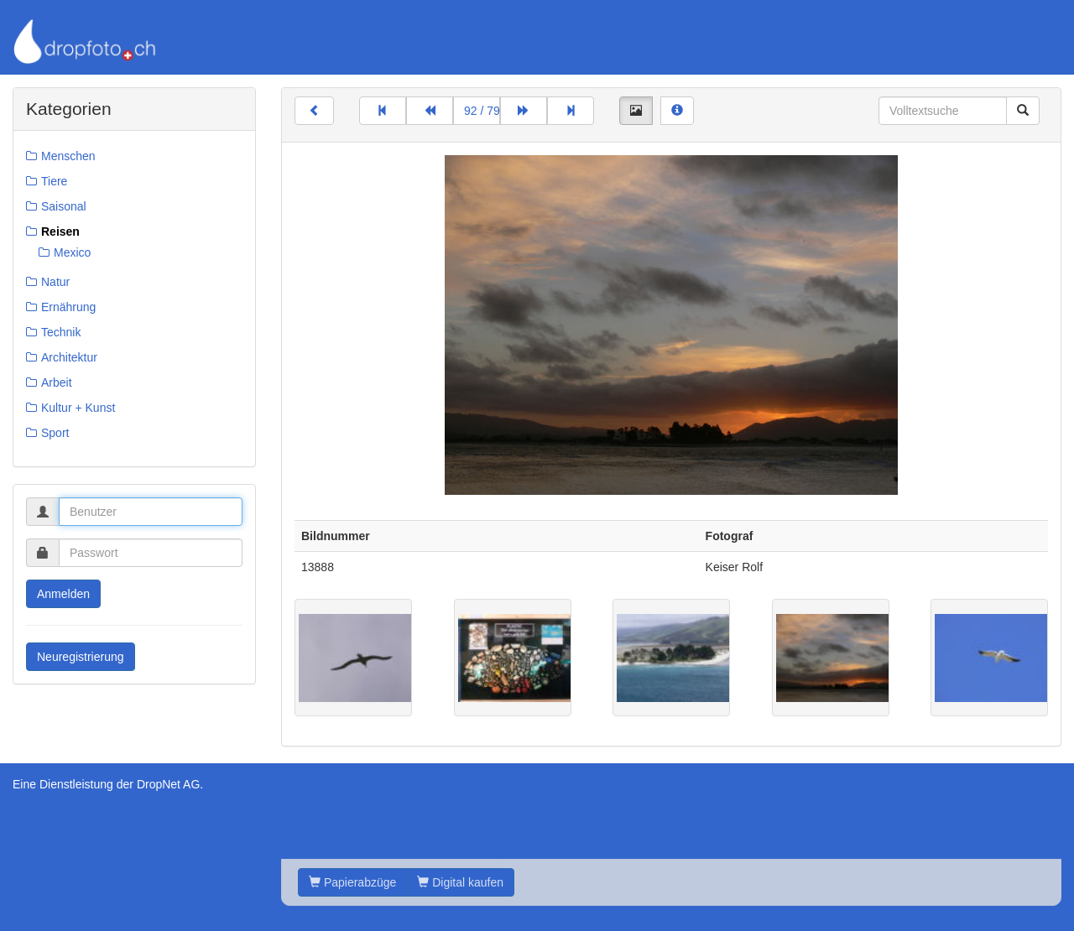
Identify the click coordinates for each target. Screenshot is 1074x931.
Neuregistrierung (80, 656)
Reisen (60, 231)
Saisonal (63, 206)
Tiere (54, 181)
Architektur (69, 357)
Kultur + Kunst (78, 407)
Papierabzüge (352, 882)
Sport (55, 432)
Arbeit (56, 382)
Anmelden (63, 594)
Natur (55, 282)
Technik (61, 332)
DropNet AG (168, 784)
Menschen (68, 156)
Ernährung (68, 307)
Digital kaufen (460, 882)
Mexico (72, 252)
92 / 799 (482, 110)
